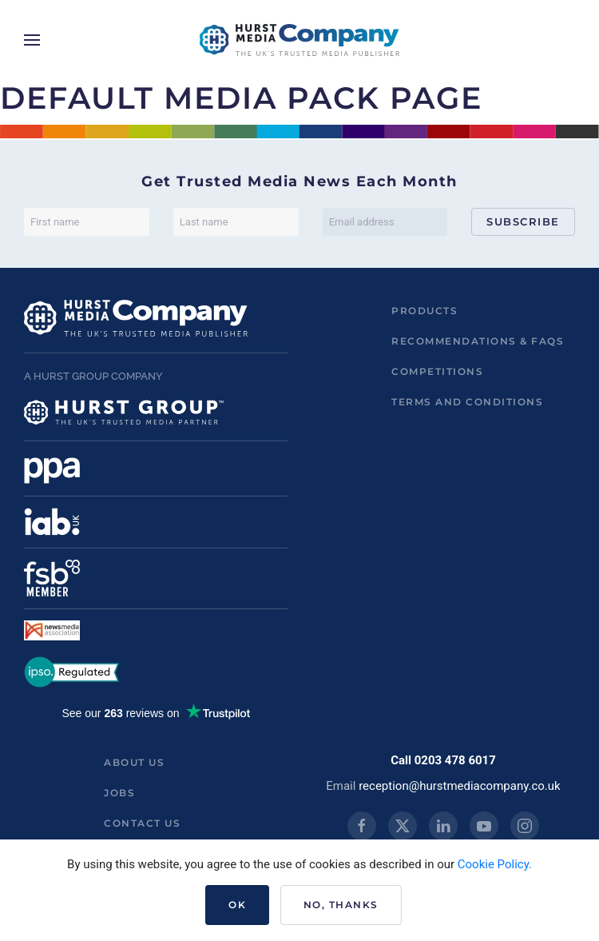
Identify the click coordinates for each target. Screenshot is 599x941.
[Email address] (385, 222)
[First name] (86, 222)
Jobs (119, 793)
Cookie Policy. (495, 864)
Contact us (142, 823)
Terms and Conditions (467, 402)
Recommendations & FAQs (477, 341)
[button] (32, 40)
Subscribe (523, 221)
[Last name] (236, 222)
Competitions (437, 371)
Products (424, 311)
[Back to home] (299, 40)
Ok (237, 905)
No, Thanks (341, 905)
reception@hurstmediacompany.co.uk (460, 786)
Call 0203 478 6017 (443, 760)
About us (134, 762)
